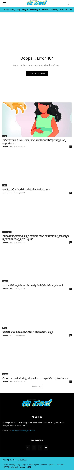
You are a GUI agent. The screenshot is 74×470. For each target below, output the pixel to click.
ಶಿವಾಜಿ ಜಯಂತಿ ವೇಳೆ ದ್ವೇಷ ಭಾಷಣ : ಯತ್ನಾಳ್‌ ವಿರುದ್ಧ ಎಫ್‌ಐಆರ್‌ (35, 378)
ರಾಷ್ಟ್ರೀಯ (5, 281)
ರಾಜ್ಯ (4, 136)
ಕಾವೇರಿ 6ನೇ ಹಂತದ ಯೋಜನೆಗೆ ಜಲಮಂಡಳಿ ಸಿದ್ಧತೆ (27, 331)
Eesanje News (7, 146)
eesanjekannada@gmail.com (23, 430)
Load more (37, 387)
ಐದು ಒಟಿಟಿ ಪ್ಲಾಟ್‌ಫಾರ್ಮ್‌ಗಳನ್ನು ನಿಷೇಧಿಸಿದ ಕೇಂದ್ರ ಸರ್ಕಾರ (32, 285)
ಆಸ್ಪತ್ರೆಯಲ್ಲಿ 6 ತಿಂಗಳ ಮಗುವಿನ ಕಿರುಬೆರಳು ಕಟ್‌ (26, 189)
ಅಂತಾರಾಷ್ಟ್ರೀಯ (7, 232)
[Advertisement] (37, 30)
